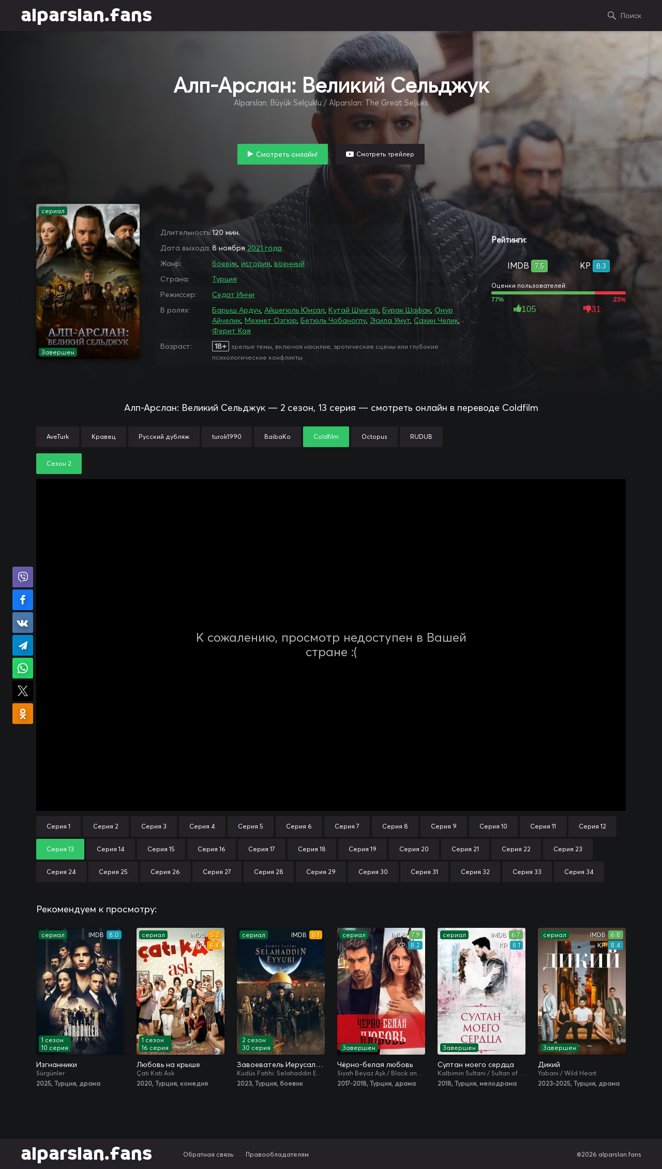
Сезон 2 (59, 463)
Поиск (631, 15)
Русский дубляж (164, 436)
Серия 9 (444, 826)
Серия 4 (202, 826)
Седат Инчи (233, 294)
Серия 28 (268, 872)
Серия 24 (61, 872)
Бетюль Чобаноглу (333, 320)
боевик (224, 263)
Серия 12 (592, 826)
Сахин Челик (436, 320)
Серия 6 (299, 826)
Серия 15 (161, 849)
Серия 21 (465, 849)
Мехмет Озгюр (271, 320)
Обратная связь (208, 1154)
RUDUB (421, 436)
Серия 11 (543, 826)
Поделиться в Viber (22, 577)
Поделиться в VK (22, 622)
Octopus (374, 436)
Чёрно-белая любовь (375, 1064)
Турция (224, 279)
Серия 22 (516, 849)
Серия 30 (373, 872)
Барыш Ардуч (236, 310)
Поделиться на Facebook (22, 599)
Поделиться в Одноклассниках (22, 713)
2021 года (264, 248)
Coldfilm (326, 436)
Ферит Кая (231, 330)
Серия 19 (363, 849)
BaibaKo (277, 436)
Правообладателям (277, 1154)
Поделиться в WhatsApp (22, 668)
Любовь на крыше (168, 1064)
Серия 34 (579, 872)
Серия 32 (475, 872)
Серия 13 (60, 849)
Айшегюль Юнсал (294, 310)
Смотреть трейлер (385, 154)
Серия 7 (347, 826)
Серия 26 (165, 872)
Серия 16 (211, 849)
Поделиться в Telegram (22, 645)
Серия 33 (527, 872)
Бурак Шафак (406, 310)
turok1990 (227, 436)
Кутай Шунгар (353, 310)
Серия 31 (424, 872)
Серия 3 (154, 826)
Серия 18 (312, 849)
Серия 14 (111, 849)
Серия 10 (493, 826)
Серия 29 (321, 872)
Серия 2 (105, 826)
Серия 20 (414, 849)
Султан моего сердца (476, 1064)
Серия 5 (250, 826)
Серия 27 (217, 872)
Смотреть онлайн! (287, 154)
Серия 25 (113, 872)
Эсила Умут (390, 320)
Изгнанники (56, 1064)
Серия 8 (395, 826)
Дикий (549, 1064)
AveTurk (58, 436)
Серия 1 (58, 826)
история (255, 263)
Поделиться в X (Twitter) (22, 690)
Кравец (104, 436)
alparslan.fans (86, 15)
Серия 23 (567, 849)
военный (289, 263)
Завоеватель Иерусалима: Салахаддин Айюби (281, 1064)
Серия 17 (261, 849)
